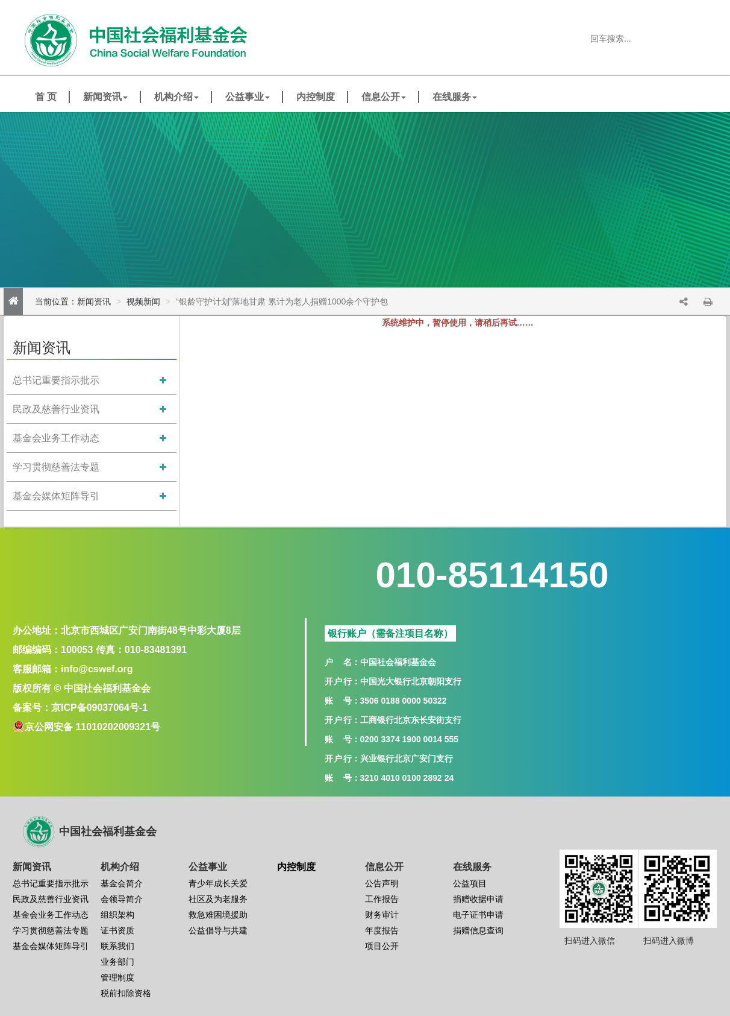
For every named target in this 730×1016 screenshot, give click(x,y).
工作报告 (382, 899)
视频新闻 (143, 301)
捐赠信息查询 (478, 930)
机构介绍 (176, 97)
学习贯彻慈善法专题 (56, 467)
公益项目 (470, 883)
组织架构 (117, 915)
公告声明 (382, 883)
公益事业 (247, 97)
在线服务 (454, 97)
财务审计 (382, 915)
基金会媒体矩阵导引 (56, 496)
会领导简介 (122, 899)
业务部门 (117, 962)
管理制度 (117, 977)
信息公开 (383, 97)
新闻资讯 (105, 97)
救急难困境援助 (218, 915)
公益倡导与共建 (218, 930)
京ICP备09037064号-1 (99, 707)
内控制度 (315, 97)
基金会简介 (122, 883)
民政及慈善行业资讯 (56, 409)
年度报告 (382, 930)
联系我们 (117, 946)
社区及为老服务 (218, 899)
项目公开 (382, 946)
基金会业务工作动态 (56, 438)
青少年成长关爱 (218, 883)
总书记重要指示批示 (56, 380)
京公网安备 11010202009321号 (92, 727)
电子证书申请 (478, 915)
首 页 (46, 97)
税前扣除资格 (126, 993)
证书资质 (117, 930)
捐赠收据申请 (478, 899)
